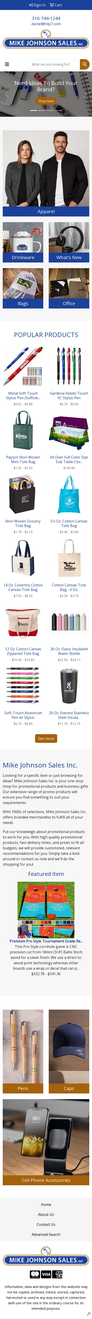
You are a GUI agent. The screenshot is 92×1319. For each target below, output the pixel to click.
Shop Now (46, 101)
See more (46, 738)
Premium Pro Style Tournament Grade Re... (46, 941)
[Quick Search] (53, 64)
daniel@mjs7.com (46, 23)
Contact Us (46, 1224)
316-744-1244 (46, 18)
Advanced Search (46, 1234)
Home (46, 1204)
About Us (46, 1214)
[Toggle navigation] (7, 64)
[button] (7, 94)
